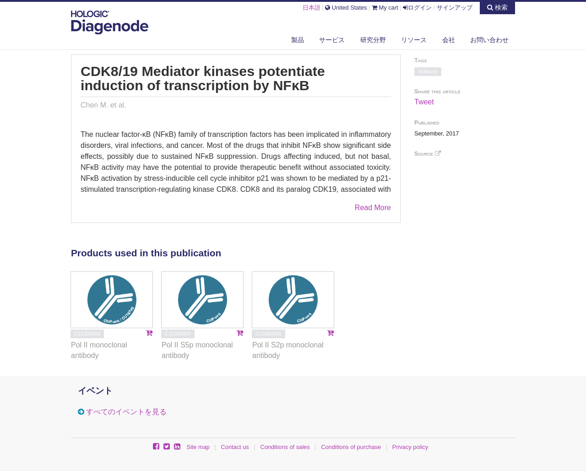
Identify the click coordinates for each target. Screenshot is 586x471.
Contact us (235, 447)
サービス (332, 39)
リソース (414, 39)
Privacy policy (410, 447)
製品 (297, 39)
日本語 (311, 7)
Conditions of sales (284, 447)
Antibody (428, 71)
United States (346, 7)
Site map (198, 447)
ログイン (417, 7)
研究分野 (373, 39)
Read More (373, 207)
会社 (448, 39)
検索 (497, 7)
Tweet (424, 102)
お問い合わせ (489, 39)
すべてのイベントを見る (126, 412)
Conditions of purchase (351, 447)
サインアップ (454, 7)
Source (427, 153)
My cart (385, 7)
